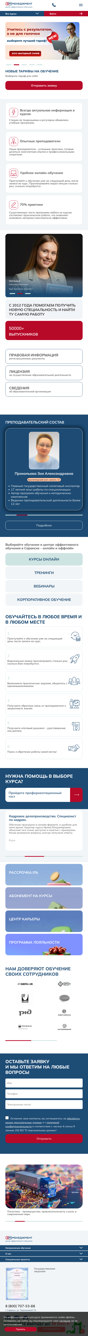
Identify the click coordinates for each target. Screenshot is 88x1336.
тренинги (44, 572)
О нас (44, 1253)
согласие (64, 1320)
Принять (20, 1329)
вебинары (44, 586)
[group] (44, 469)
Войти (66, 13)
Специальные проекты (44, 1259)
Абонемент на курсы (30, 895)
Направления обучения (44, 1248)
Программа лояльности (34, 942)
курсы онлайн (44, 559)
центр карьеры (24, 919)
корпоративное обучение (44, 599)
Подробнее (44, 525)
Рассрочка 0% (23, 872)
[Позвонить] (54, 5)
